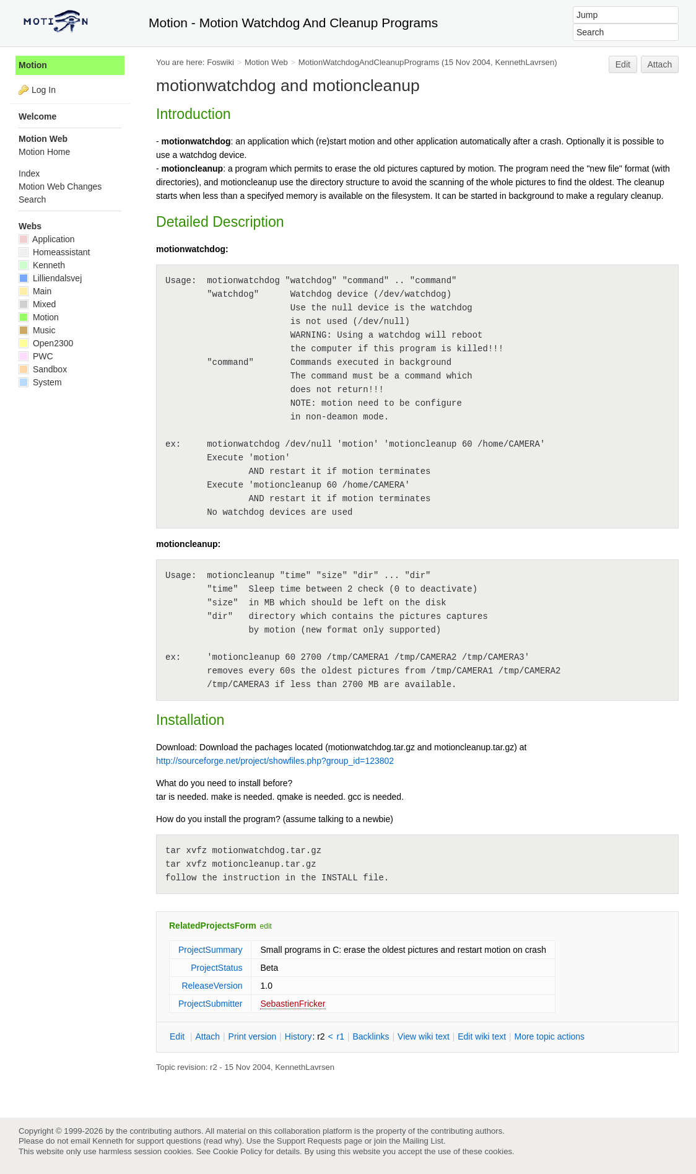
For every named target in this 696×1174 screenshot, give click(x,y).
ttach (207, 1036)
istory (298, 1036)
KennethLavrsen (524, 62)
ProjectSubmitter (210, 1004)
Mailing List (422, 1141)
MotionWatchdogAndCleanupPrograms (369, 62)
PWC (36, 356)
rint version (252, 1036)
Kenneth (42, 265)
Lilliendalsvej (50, 278)
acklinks (370, 1036)
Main (35, 291)
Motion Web (266, 62)
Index (29, 173)
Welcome (37, 116)
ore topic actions (549, 1036)
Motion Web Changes (60, 186)
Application (47, 239)
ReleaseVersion (211, 986)
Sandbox (43, 369)
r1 (340, 1036)
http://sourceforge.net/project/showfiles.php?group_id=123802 (275, 761)
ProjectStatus (216, 968)
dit (178, 1036)
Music (37, 330)
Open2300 (46, 343)
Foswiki (220, 62)
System (40, 382)
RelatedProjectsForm (212, 926)
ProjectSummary (210, 950)
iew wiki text (424, 1036)
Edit (623, 64)
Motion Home (44, 152)
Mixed (37, 304)
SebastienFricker (292, 1004)
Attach (660, 64)
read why (222, 1141)
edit (266, 926)
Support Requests (309, 1141)
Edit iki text (482, 1036)
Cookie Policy (238, 1151)
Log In (44, 90)
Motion (33, 65)
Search (32, 199)
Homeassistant (54, 252)
